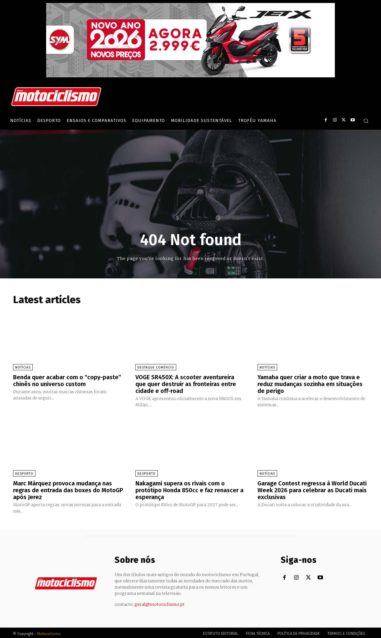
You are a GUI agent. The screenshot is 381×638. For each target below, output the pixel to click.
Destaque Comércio (156, 367)
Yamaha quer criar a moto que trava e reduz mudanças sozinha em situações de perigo (310, 384)
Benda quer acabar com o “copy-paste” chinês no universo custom (67, 380)
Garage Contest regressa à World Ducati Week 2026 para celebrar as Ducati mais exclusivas (312, 489)
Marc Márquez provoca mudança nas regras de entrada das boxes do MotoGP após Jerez (68, 489)
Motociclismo (48, 632)
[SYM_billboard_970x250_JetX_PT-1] (190, 75)
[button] (366, 121)
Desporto (24, 473)
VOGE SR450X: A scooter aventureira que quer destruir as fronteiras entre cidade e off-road (185, 384)
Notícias (23, 367)
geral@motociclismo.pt (160, 602)
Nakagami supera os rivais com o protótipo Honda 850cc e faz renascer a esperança (189, 489)
